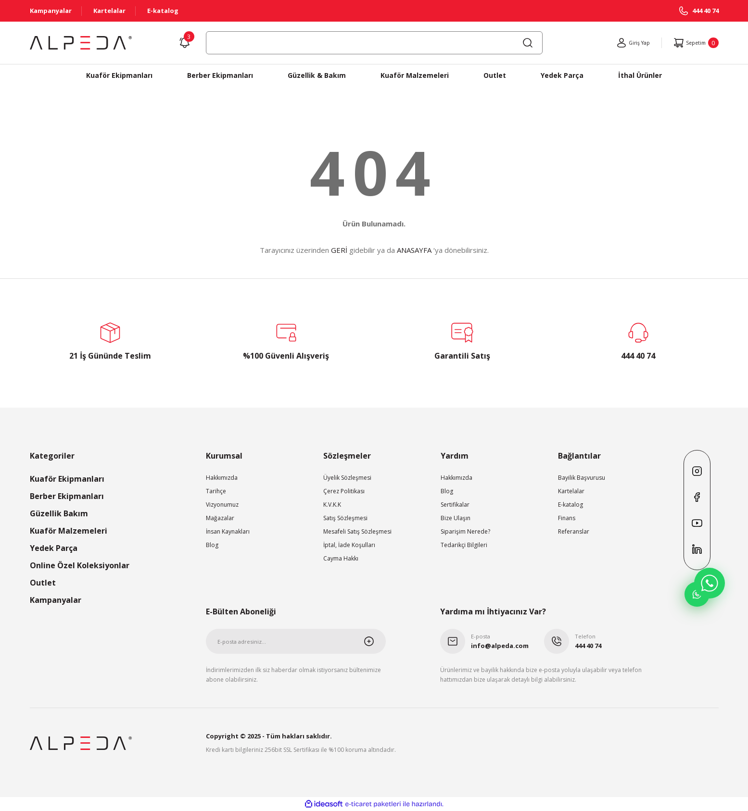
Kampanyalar (55, 600)
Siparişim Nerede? (465, 531)
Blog (212, 545)
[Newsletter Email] (296, 641)
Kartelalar (571, 491)
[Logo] (81, 43)
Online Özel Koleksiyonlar (79, 565)
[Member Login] (624, 42)
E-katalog (570, 504)
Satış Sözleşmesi (345, 518)
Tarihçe (216, 491)
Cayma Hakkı (340, 558)
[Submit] (375, 641)
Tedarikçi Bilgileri (464, 545)
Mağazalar (220, 518)
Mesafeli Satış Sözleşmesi (357, 531)
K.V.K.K (332, 504)
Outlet (43, 582)
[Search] (374, 42)
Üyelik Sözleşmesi (347, 478)
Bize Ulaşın (455, 518)
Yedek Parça (53, 548)
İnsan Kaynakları (228, 531)
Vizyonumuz (222, 504)
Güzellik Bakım (59, 513)
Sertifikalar (455, 504)
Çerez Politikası (344, 491)
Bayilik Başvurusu (581, 478)
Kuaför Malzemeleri (68, 530)
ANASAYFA (414, 250)
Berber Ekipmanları (67, 496)
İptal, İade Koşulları (349, 545)
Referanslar (573, 531)
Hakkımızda (222, 478)
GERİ (339, 250)
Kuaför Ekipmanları (67, 479)
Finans (566, 518)
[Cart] (693, 42)
